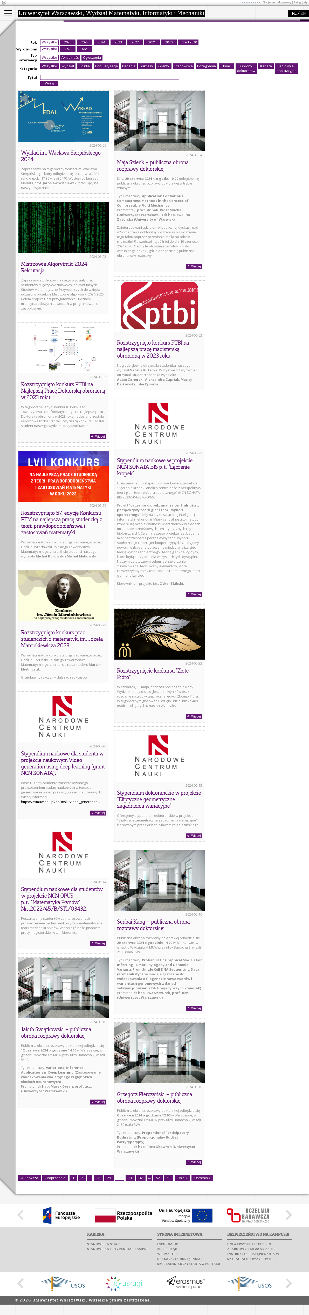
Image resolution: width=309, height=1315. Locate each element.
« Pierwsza (29, 1226)
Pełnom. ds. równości (38, 64)
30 (119, 1226)
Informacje (167, 1292)
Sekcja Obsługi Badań (135, 54)
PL (294, 14)
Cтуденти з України (38, 59)
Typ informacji (28, 105)
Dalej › (182, 1226)
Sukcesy (215, 62)
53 (168, 1226)
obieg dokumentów (133, 59)
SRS (230, 23)
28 (98, 1226)
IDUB (122, 64)
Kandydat (29, 36)
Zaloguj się (300, 2)
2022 (135, 90)
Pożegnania (206, 114)
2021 (152, 90)
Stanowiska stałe (103, 1292)
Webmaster (167, 1302)
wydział (76, 25)
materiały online (178, 40)
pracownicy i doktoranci (88, 54)
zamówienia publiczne (87, 64)
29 (109, 1226)
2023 (118, 90)
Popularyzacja (106, 114)
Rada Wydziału (82, 45)
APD (239, 23)
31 (130, 1226)
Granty (163, 114)
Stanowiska (183, 114)
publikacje (126, 45)
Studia (85, 114)
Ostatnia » (202, 1226)
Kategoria (28, 116)
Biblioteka (218, 48)
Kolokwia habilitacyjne (287, 116)
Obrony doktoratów (246, 116)
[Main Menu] (8, 13)
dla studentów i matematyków (178, 47)
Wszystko (49, 90)
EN (303, 14)
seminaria (126, 40)
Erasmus (29, 54)
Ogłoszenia (92, 105)
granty (123, 50)
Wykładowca (32, 50)
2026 (67, 90)
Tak (68, 97)
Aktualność (70, 105)
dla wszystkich (177, 54)
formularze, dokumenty (88, 59)
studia (25, 25)
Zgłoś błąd (167, 1297)
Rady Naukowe (82, 50)
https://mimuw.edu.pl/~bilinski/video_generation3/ (61, 849)
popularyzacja (179, 25)
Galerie (243, 53)
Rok (33, 90)
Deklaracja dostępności (180, 1307)
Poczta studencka (225, 38)
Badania (128, 114)
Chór (235, 48)
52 (158, 1226)
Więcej (196, 314)
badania (124, 25)
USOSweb (216, 23)
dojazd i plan (80, 36)
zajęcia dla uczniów (181, 36)
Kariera (217, 58)
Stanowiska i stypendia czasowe (118, 1297)
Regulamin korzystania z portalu (188, 1311)
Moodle (215, 28)
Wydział (67, 114)
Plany (231, 28)
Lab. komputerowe (225, 33)
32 (141, 1226)
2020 (169, 90)
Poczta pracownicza (227, 43)
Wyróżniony (26, 97)
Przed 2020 (188, 90)
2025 (84, 90)
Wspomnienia (220, 53)
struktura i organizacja (87, 40)
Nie (84, 97)
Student (28, 40)
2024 (101, 90)
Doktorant (30, 45)
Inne (226, 114)
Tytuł (32, 125)
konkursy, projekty (180, 59)
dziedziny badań (131, 36)
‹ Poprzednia (55, 1226)
